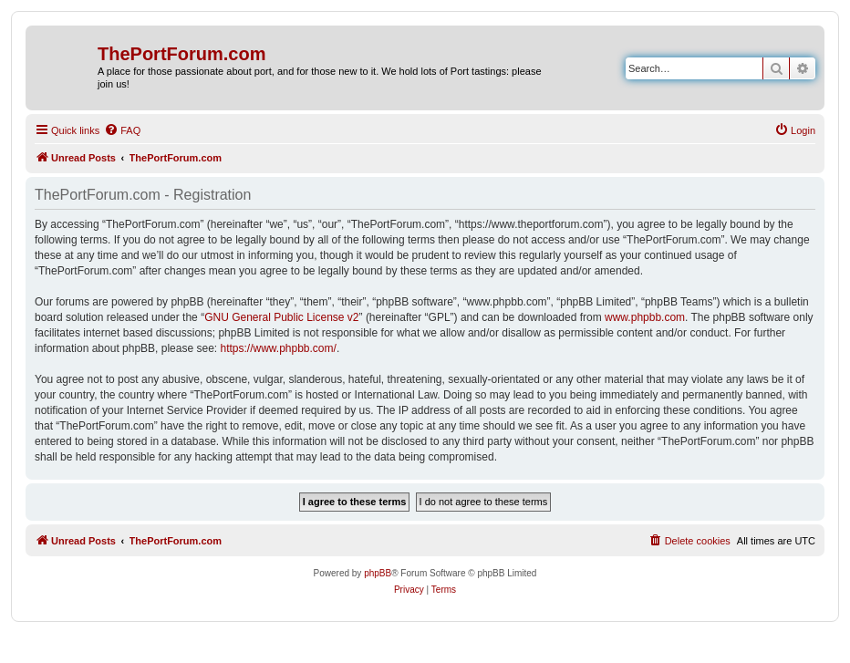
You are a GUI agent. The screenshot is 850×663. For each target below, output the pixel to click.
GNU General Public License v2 (281, 317)
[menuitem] (122, 130)
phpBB (377, 573)
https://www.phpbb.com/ (278, 348)
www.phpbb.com (645, 317)
